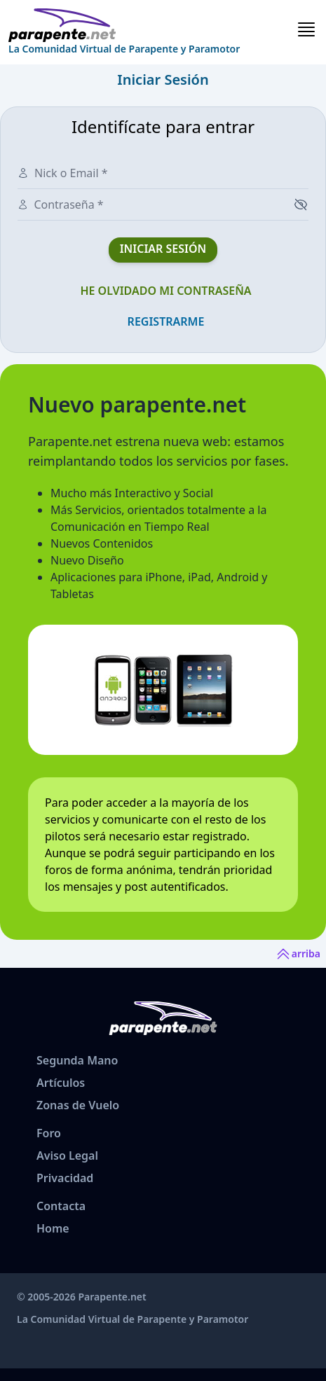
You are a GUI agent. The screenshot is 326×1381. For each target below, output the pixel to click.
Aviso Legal (67, 1155)
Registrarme (166, 321)
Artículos (60, 1082)
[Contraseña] (156, 204)
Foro (48, 1133)
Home (52, 1228)
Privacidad (64, 1178)
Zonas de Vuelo (77, 1105)
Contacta (61, 1206)
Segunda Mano (77, 1060)
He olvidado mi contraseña (165, 290)
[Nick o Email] (115, 173)
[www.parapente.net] (124, 25)
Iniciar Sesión (163, 248)
